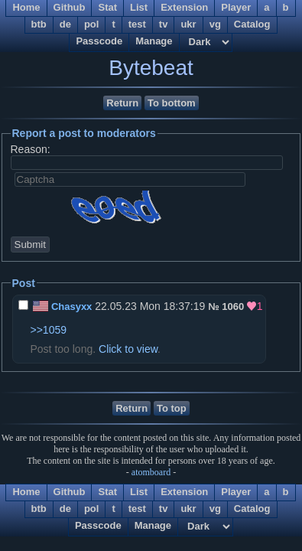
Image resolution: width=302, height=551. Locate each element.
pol (91, 24)
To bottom (172, 103)
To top (172, 408)
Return (122, 103)
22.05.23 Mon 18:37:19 (113, 306)
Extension (184, 491)
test (137, 24)
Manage (153, 41)
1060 (233, 306)
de (65, 24)
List (139, 491)
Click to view (128, 349)
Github (70, 491)
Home (26, 491)
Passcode (99, 41)
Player (236, 491)
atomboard (151, 472)
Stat (107, 491)
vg (215, 24)
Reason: (30, 149)
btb (39, 24)
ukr (188, 24)
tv (163, 24)
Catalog (252, 24)
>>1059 (49, 330)
